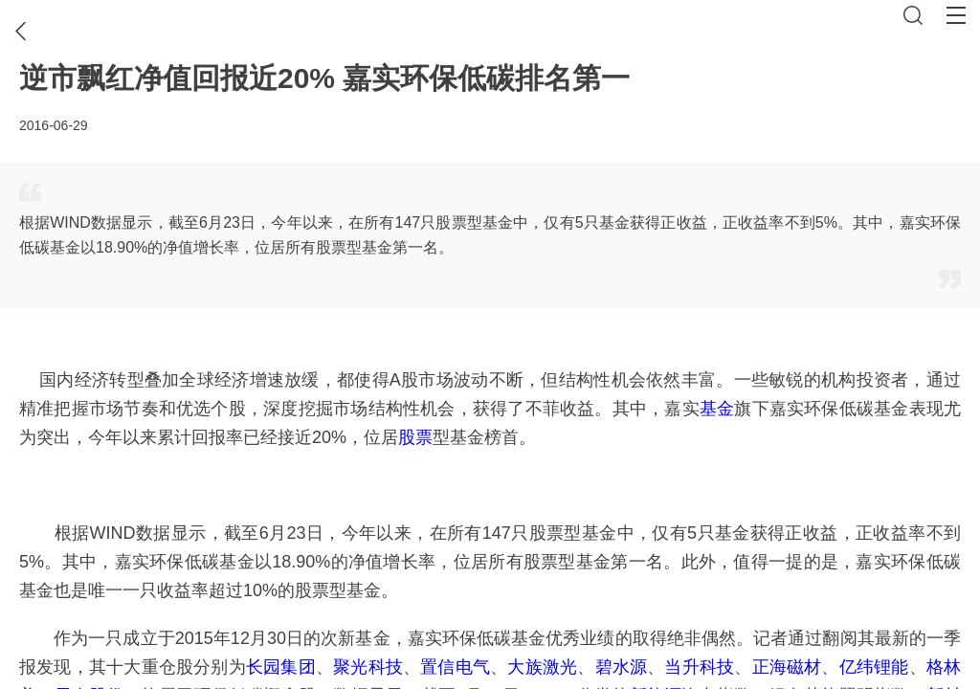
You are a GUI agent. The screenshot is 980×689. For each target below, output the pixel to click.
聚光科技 (368, 667)
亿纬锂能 (874, 667)
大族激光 (542, 667)
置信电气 (455, 667)
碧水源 (621, 667)
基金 (717, 408)
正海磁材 (787, 667)
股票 (415, 437)
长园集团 (281, 667)
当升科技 (699, 667)
